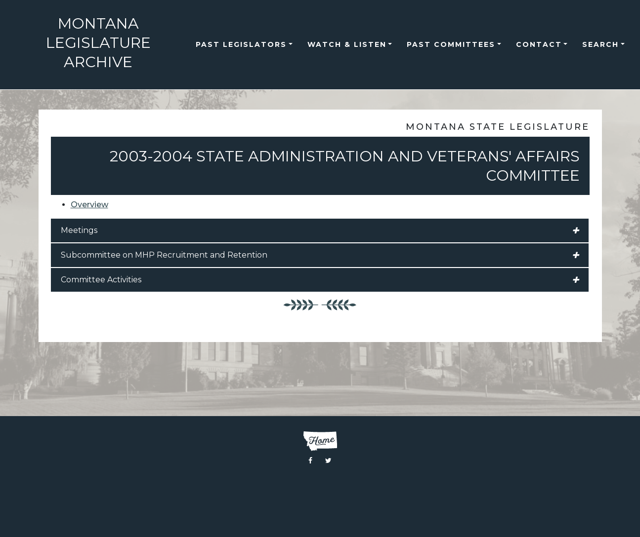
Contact (539, 44)
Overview (89, 204)
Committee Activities (320, 280)
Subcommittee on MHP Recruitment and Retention (320, 255)
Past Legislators (241, 44)
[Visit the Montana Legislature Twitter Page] (328, 460)
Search (600, 44)
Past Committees (451, 44)
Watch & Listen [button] (346, 44)
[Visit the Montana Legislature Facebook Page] (310, 460)
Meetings (320, 230)
